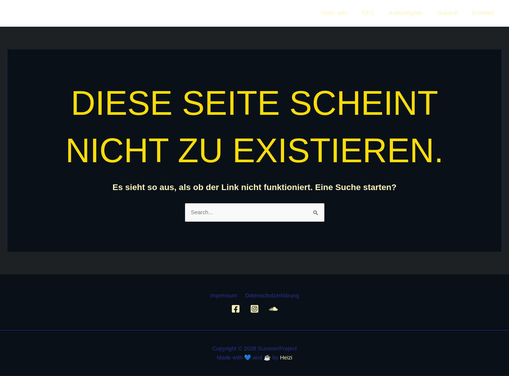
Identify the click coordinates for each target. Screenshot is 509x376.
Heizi (286, 358)
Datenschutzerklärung (271, 296)
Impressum (224, 296)
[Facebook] (235, 309)
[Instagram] (254, 309)
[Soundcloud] (273, 309)
